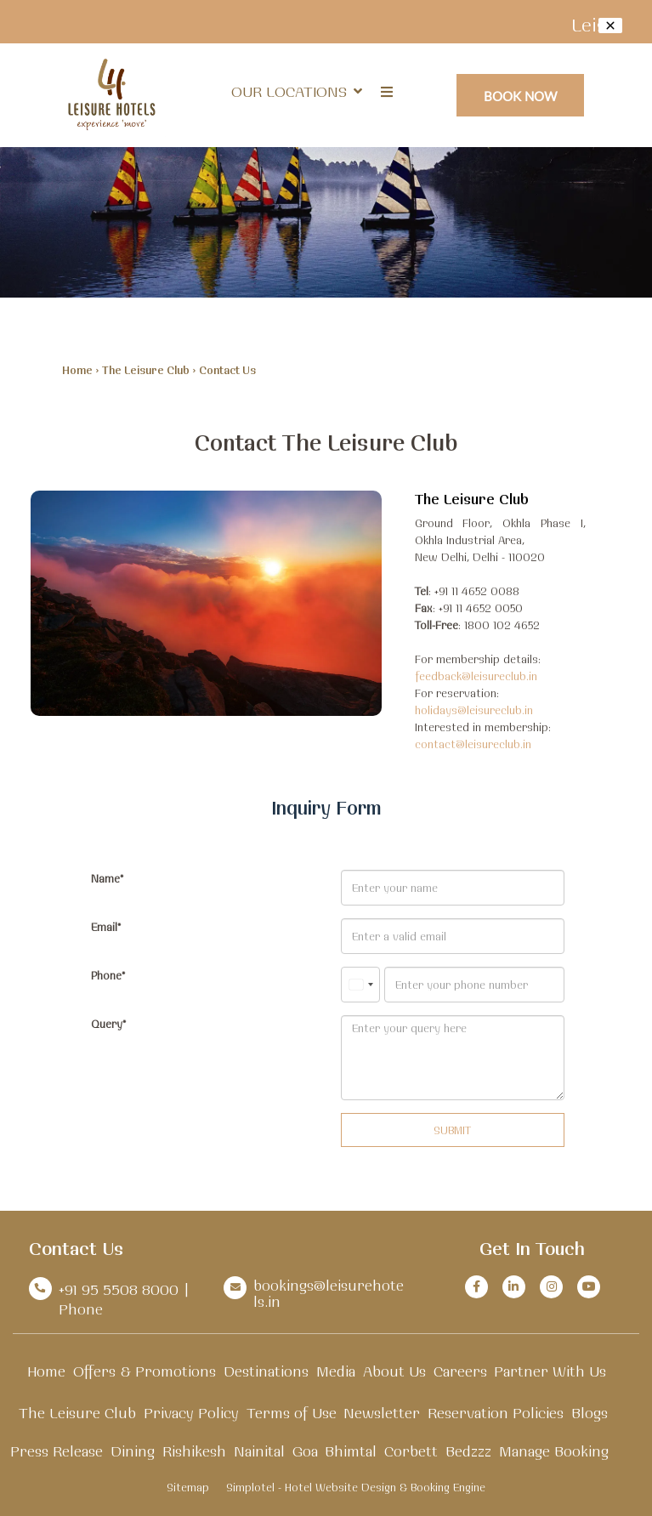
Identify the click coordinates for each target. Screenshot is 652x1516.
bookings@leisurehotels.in (328, 1293)
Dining (133, 1451)
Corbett (411, 1451)
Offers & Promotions (144, 1371)
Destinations (266, 1371)
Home (77, 370)
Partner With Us (550, 1371)
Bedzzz (468, 1451)
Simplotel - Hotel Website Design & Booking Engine (355, 1487)
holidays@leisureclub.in (474, 710)
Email (104, 927)
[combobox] (360, 984)
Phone (106, 975)
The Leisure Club (146, 370)
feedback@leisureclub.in (476, 676)
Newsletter (381, 1413)
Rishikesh (194, 1451)
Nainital (259, 1451)
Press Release (56, 1451)
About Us (394, 1371)
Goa (305, 1451)
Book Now (521, 96)
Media (335, 1371)
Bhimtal (351, 1451)
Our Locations (296, 91)
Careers (460, 1371)
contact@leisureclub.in (473, 744)
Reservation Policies (496, 1413)
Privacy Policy (191, 1413)
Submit (452, 1130)
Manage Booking (554, 1451)
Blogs (589, 1413)
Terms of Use (292, 1413)
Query (106, 1024)
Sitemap (188, 1487)
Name (105, 878)
